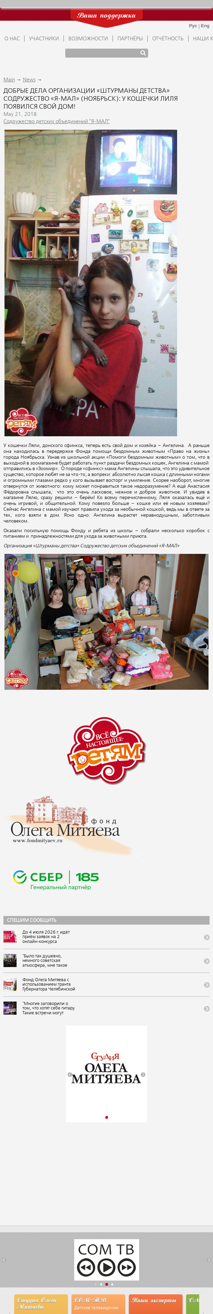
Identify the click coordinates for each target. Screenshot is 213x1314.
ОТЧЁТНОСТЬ (168, 39)
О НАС (12, 39)
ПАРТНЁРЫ (130, 39)
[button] (70, 1075)
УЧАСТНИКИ (44, 39)
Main (9, 80)
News (29, 80)
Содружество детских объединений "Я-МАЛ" (56, 121)
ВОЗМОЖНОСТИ (88, 39)
